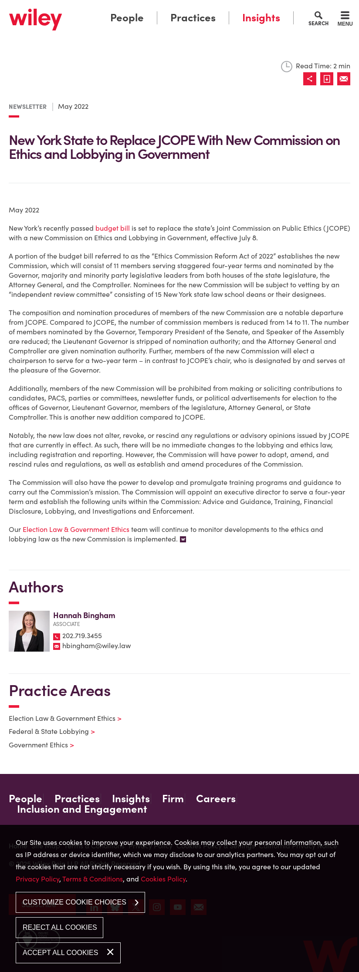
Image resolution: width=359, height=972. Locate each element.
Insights (261, 17)
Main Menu (154, 9)
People (127, 17)
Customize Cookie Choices (74, 902)
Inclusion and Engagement (82, 809)
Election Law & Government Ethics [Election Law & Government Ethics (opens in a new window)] (76, 529)
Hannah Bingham (84, 615)
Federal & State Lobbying (46, 731)
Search (318, 23)
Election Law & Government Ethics (60, 718)
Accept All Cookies (60, 952)
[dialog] (179, 898)
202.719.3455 (82, 635)
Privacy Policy (37, 878)
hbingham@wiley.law (96, 645)
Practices (193, 17)
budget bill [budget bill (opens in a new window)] (112, 228)
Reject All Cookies (60, 927)
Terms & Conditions (92, 878)
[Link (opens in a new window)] (328, 78)
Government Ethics (36, 744)
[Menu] (345, 20)
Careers (216, 799)
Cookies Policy (163, 878)
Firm (173, 799)
